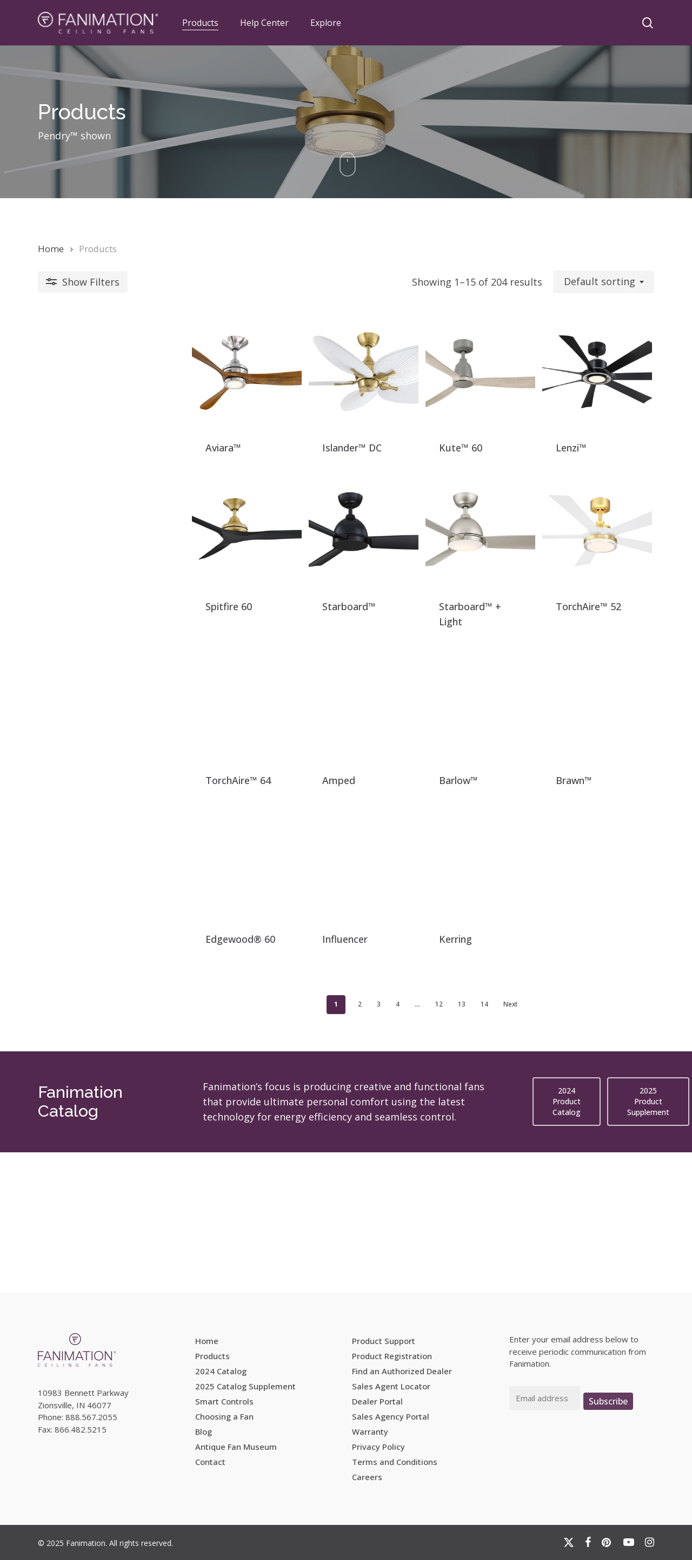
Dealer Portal (377, 1401)
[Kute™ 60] (422, 390)
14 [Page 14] (407, 1144)
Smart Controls (224, 1401)
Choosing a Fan (224, 1416)
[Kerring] (422, 983)
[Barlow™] (422, 785)
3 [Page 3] (301, 1144)
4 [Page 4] (320, 1144)
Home (51, 248)
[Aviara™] (111, 390)
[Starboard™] (267, 588)
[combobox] (603, 282)
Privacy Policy (378, 1446)
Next (433, 1144)
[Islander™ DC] (267, 390)
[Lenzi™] (578, 390)
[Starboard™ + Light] (422, 588)
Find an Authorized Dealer (402, 1371)
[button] (567, 1242)
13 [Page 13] (384, 1144)
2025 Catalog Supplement (245, 1386)
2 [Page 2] (282, 1144)
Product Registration (392, 1355)
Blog (203, 1431)
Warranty (370, 1431)
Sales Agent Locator (391, 1386)
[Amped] (267, 785)
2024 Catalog (221, 1371)
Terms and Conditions (394, 1461)
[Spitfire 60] (111, 588)
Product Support (383, 1340)
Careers (367, 1476)
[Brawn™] (578, 785)
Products (212, 1355)
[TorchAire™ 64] (111, 785)
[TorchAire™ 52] (578, 588)
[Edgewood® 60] (111, 983)
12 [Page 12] (361, 1144)
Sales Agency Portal (390, 1416)
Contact (210, 1461)
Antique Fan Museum (236, 1446)
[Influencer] (267, 983)
